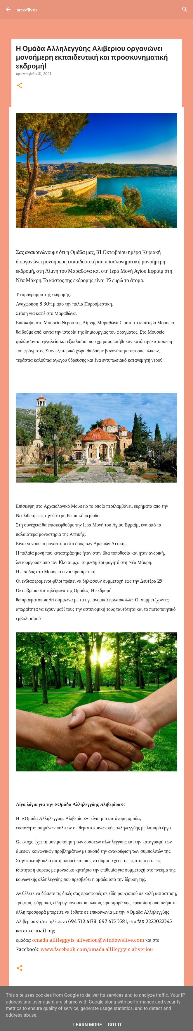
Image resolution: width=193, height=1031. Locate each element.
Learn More (87, 1024)
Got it (115, 1024)
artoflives (27, 9)
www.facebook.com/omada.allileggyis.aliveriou (97, 949)
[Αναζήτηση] (184, 9)
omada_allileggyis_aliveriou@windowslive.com (88, 940)
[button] (19, 86)
